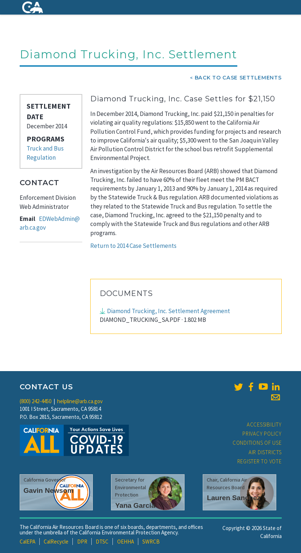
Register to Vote (259, 461)
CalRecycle (56, 541)
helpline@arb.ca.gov (80, 401)
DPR (82, 541)
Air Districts (265, 452)
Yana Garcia (135, 505)
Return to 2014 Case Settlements (133, 246)
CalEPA (27, 541)
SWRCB (151, 541)
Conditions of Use (257, 442)
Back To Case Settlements (238, 77)
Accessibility (264, 424)
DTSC (102, 541)
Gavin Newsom (49, 490)
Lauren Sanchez (233, 498)
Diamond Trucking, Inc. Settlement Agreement (168, 311)
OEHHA (125, 541)
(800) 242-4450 (35, 401)
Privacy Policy (262, 433)
